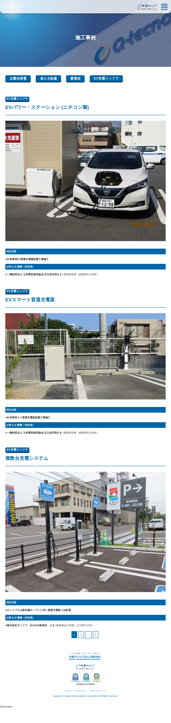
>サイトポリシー (99, 705)
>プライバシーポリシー (75, 705)
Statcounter (6, 720)
